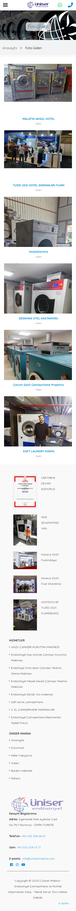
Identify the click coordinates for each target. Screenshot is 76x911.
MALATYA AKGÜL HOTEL (38, 119)
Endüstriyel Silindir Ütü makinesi (32, 694)
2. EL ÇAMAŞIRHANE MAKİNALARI (33, 709)
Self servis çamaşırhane (27, 702)
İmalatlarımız (38, 252)
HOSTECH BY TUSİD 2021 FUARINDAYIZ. (50, 607)
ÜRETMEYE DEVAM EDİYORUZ (48, 483)
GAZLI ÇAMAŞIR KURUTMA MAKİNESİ (35, 647)
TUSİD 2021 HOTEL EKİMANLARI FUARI (38, 185)
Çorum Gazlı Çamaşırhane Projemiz (38, 385)
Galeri (38, 123)
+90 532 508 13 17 (29, 847)
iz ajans (64, 903)
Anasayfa (9, 48)
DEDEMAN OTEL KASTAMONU (38, 318)
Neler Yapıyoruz (21, 755)
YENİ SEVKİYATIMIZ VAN (50, 522)
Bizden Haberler (21, 770)
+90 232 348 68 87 (33, 836)
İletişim (15, 778)
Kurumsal (17, 748)
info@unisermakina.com (38, 858)
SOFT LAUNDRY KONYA (38, 451)
